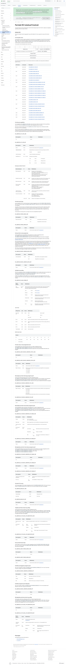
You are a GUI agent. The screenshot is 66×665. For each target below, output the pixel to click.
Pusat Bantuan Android (51, 651)
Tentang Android (14, 663)
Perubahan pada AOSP (29, 13)
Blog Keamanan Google (33, 655)
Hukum (22, 663)
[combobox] (49, 1)
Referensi (45, 5)
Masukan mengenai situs (32, 663)
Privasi (28, 663)
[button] (5, 13)
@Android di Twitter (33, 651)
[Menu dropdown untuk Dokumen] (11, 1)
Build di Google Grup (33, 658)
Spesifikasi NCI (41, 147)
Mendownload (14, 654)
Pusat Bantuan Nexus (51, 654)
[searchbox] (5, 8)
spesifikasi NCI (30, 243)
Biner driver (13, 658)
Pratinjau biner (14, 655)
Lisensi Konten (36, 644)
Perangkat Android (32, 5)
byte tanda (37, 292)
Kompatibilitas (25, 5)
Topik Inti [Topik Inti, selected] (19, 5)
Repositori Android (14, 651)
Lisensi (25, 663)
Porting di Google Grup (33, 659)
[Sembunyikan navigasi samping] (10, 663)
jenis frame (37, 290)
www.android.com (50, 655)
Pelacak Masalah (50, 659)
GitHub (13, 659)
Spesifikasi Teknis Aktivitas (19, 239)
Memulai (9, 5)
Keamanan (14, 5)
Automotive (39, 5)
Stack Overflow (50, 658)
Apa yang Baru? (3, 5)
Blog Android (32, 654)
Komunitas (19, 663)
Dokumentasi (3, 3)
